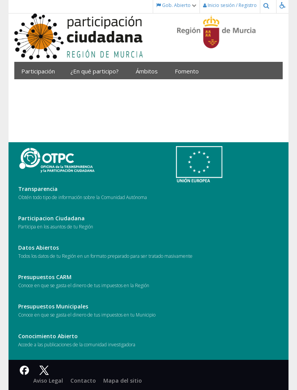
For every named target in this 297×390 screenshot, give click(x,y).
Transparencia (38, 188)
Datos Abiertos (38, 247)
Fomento (189, 71)
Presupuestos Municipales (53, 306)
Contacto (83, 380)
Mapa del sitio (122, 380)
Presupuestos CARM (45, 277)
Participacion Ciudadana (51, 218)
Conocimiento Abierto (48, 336)
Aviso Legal (48, 380)
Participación (40, 71)
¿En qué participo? (97, 71)
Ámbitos (149, 71)
